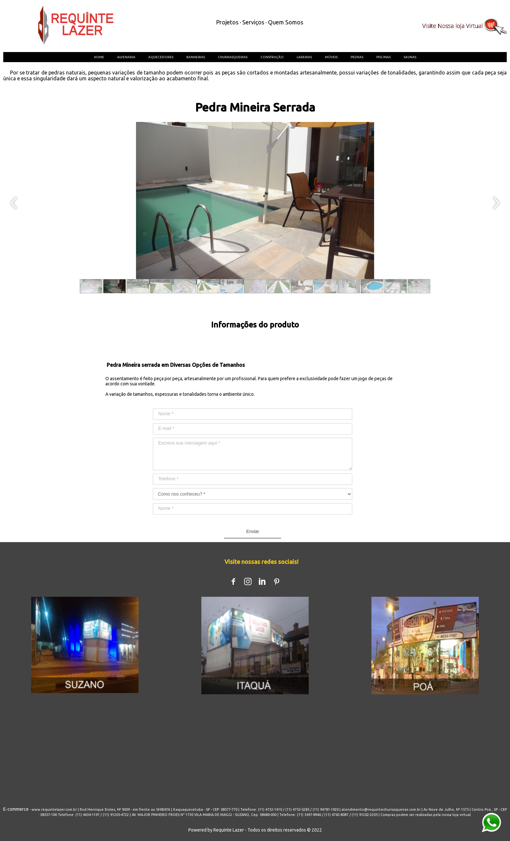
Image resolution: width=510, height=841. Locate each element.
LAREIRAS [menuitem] (304, 57)
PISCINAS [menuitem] (383, 57)
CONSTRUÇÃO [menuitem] (272, 57)
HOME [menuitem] (99, 57)
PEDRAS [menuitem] (357, 57)
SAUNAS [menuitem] (410, 57)
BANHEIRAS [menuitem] (195, 57)
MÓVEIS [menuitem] (331, 57)
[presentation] (13, 203)
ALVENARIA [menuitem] (126, 57)
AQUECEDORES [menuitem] (160, 57)
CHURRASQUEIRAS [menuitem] (233, 57)
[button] (91, 286)
